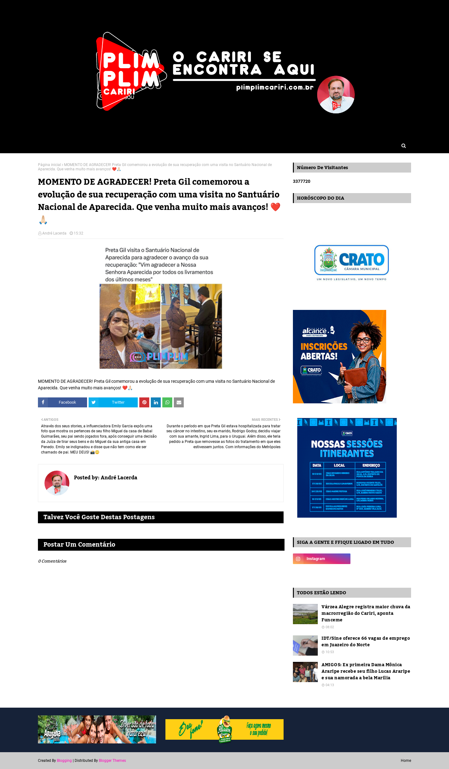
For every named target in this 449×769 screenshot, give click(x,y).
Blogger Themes (112, 760)
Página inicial (49, 165)
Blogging (64, 760)
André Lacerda (54, 233)
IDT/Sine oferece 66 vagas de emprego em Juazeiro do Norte (366, 641)
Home (406, 760)
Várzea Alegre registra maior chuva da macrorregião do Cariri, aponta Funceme (366, 614)
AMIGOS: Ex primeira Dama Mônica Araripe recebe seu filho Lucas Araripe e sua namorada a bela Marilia (366, 671)
